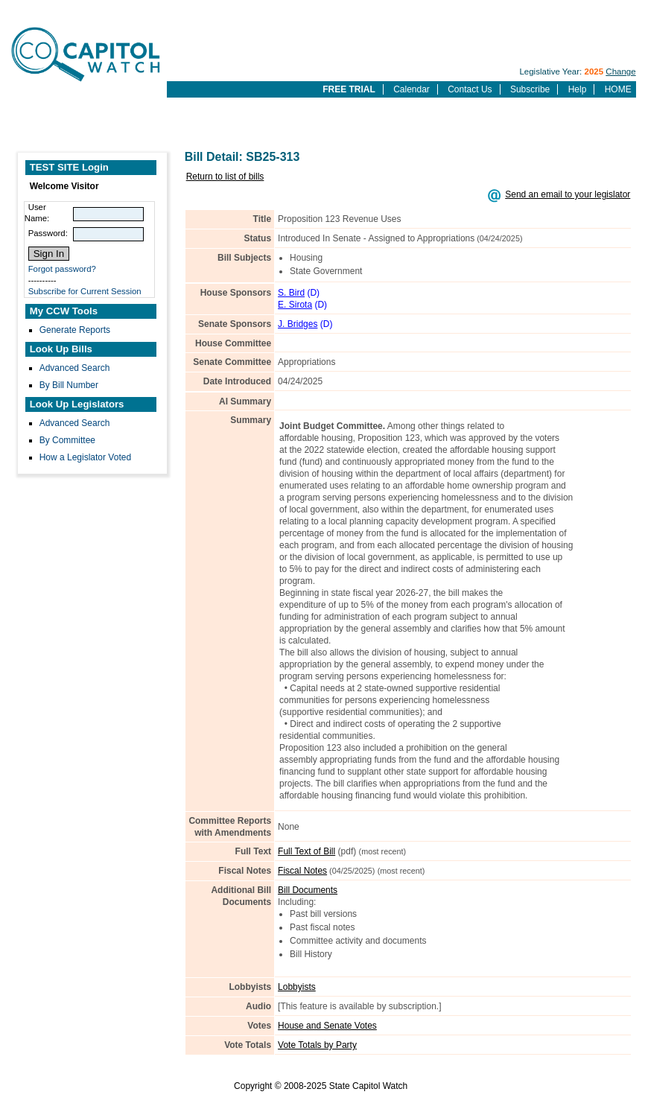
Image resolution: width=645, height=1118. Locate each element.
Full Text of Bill (306, 851)
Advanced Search (74, 368)
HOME (618, 89)
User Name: (37, 213)
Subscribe (530, 89)
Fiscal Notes (302, 871)
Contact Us (470, 89)
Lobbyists (297, 987)
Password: (48, 233)
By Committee (67, 440)
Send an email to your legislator (567, 194)
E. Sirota (295, 304)
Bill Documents (307, 890)
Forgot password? (62, 268)
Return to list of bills (225, 176)
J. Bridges (297, 324)
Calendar (411, 89)
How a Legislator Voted (85, 457)
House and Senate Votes (327, 1025)
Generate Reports (74, 330)
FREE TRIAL (348, 89)
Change (620, 71)
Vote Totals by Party (317, 1045)
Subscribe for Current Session (85, 291)
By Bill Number (68, 385)
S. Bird (291, 293)
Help (577, 89)
